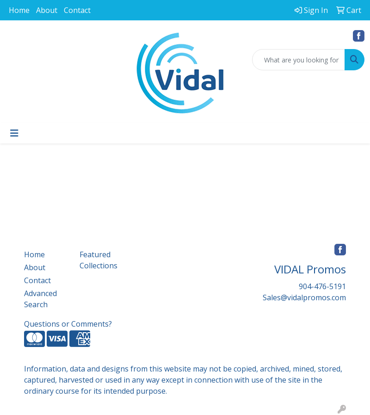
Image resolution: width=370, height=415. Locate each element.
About (46, 10)
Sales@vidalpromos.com (304, 297)
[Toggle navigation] (14, 133)
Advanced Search (40, 299)
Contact (77, 10)
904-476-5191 (322, 286)
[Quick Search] (298, 59)
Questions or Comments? (68, 324)
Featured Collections (98, 260)
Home (19, 10)
